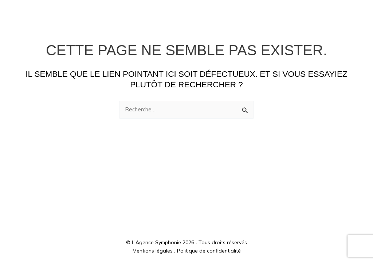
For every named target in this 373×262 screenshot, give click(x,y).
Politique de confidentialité (209, 250)
